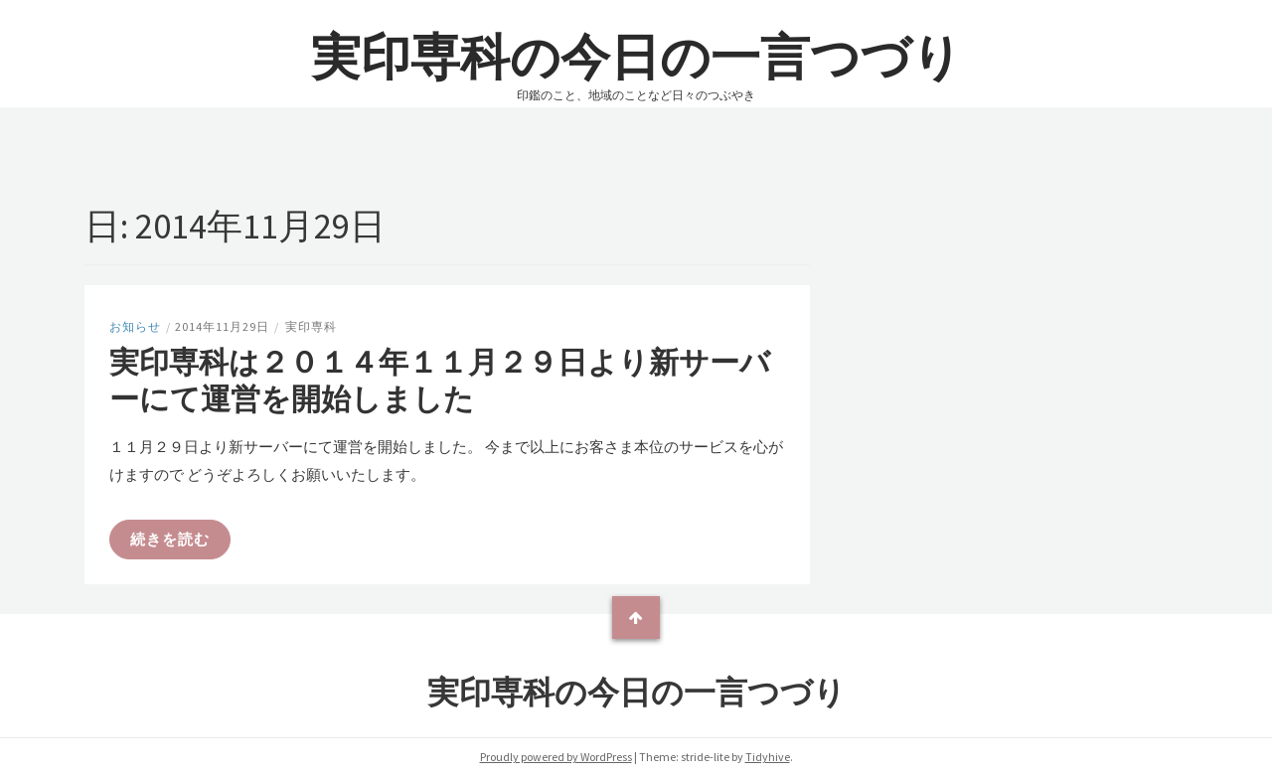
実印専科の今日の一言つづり (636, 57)
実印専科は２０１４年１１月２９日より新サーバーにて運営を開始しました (439, 380)
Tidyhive (767, 756)
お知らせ (135, 326)
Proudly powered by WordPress (556, 756)
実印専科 (311, 326)
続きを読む (170, 539)
